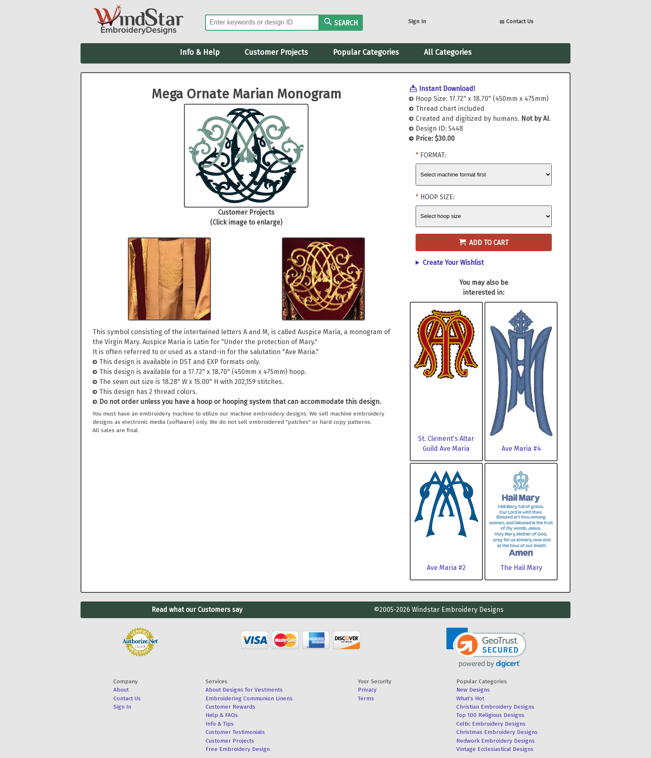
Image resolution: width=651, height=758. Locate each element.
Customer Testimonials (235, 732)
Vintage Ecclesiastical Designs (495, 749)
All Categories (448, 52)
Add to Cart (484, 243)
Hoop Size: (437, 197)
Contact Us (516, 22)
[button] (486, 648)
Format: (433, 155)
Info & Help (200, 52)
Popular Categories (366, 52)
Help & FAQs (222, 715)
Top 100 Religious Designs (490, 715)
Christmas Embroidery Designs (497, 732)
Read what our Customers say (197, 610)
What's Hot (470, 698)
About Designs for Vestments (244, 689)
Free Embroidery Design (238, 749)
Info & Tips (220, 723)
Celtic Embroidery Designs (491, 723)
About (121, 689)
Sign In (417, 21)
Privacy (367, 689)
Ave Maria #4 (521, 448)
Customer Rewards (230, 706)
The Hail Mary (521, 568)
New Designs (473, 689)
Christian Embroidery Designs (495, 706)
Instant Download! (447, 89)
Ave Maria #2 (446, 568)
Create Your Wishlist (453, 263)
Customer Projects (276, 52)
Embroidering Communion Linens (249, 698)
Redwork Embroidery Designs (495, 740)
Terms (366, 698)
